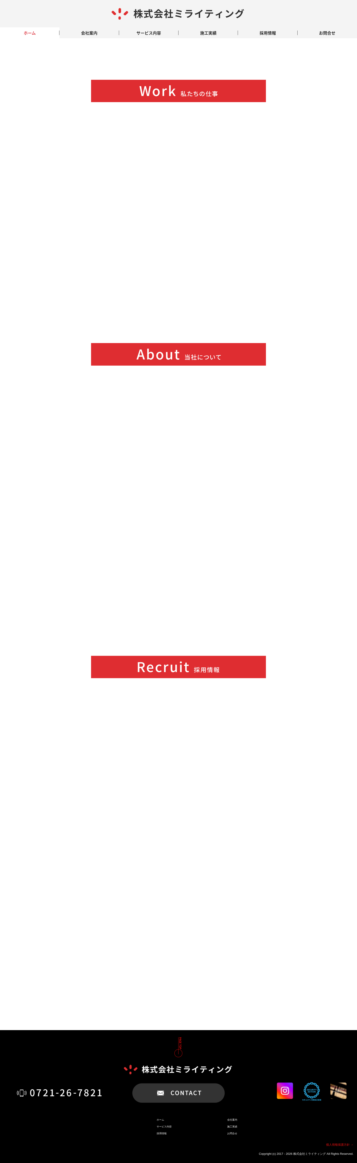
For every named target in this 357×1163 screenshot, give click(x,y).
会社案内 (89, 33)
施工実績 (208, 33)
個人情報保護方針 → (340, 1144)
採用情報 (268, 33)
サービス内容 (148, 33)
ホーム (30, 33)
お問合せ (327, 33)
